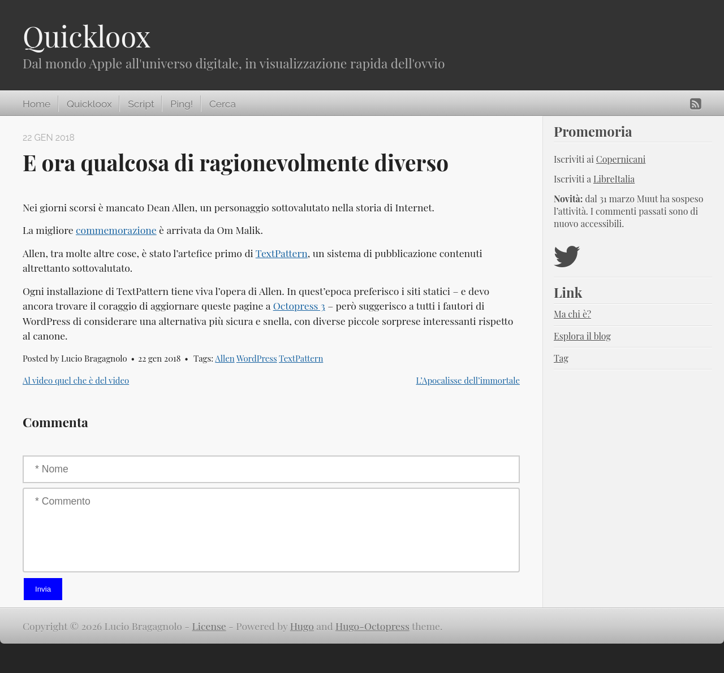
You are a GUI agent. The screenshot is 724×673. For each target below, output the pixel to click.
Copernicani (621, 159)
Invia (43, 589)
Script (141, 104)
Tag (561, 358)
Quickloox (86, 36)
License (209, 625)
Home (36, 104)
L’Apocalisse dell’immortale (468, 380)
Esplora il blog (582, 336)
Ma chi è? (572, 314)
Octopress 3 (299, 305)
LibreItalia (614, 179)
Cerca (222, 104)
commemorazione (116, 229)
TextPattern (282, 252)
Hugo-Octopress (372, 625)
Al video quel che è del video (76, 380)
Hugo (302, 625)
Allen (224, 358)
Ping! (181, 104)
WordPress (256, 358)
